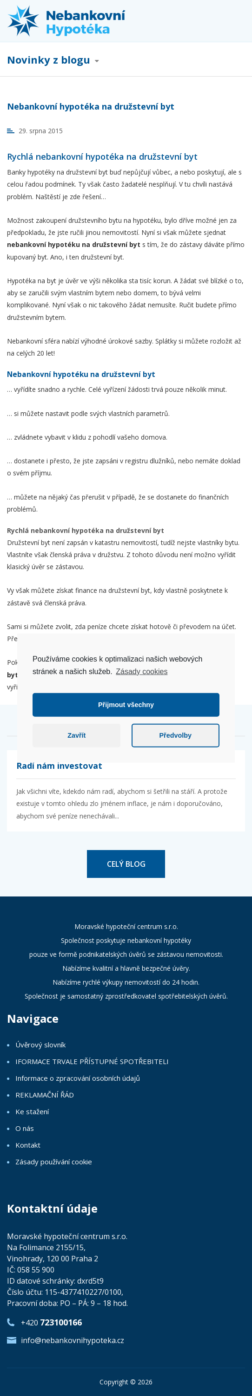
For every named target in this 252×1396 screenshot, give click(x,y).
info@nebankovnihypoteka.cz (72, 1340)
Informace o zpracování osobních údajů (77, 1078)
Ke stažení (32, 1111)
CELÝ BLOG (126, 864)
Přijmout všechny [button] (126, 704)
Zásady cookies (141, 671)
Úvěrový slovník (40, 1044)
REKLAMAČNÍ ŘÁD (44, 1094)
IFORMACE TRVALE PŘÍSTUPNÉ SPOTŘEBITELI (92, 1061)
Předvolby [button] (175, 735)
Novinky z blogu (48, 60)
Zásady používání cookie (53, 1161)
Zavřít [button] (76, 735)
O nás (24, 1128)
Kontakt (27, 1144)
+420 (51, 1322)
